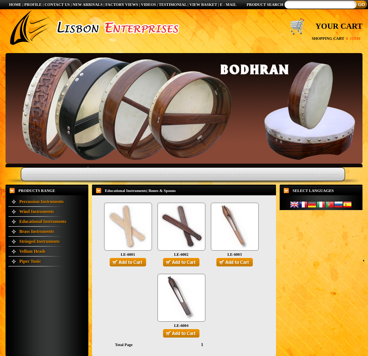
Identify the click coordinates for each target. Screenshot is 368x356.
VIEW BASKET (203, 5)
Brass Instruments (37, 231)
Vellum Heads (33, 251)
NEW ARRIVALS (87, 5)
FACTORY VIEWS (122, 5)
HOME (15, 5)
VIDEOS (149, 5)
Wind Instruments (37, 211)
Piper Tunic (30, 261)
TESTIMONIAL (173, 5)
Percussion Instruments (42, 201)
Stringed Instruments (40, 241)
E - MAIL (228, 5)
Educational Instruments (43, 221)
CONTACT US (57, 5)
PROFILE (33, 5)
